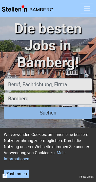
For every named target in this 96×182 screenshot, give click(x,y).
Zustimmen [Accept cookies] (16, 173)
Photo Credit (86, 176)
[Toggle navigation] (87, 9)
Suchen (48, 113)
